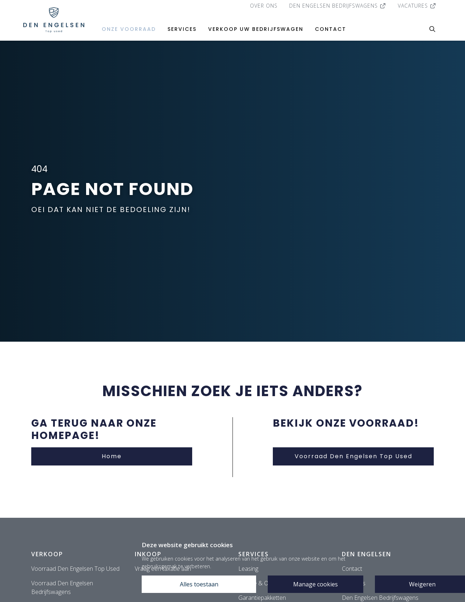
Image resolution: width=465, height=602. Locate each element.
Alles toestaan (199, 584)
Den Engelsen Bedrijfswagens (337, 5)
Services (182, 29)
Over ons (264, 5)
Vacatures (417, 5)
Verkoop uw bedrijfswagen (255, 29)
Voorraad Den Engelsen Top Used (353, 456)
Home (112, 456)
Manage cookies (315, 584)
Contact (330, 29)
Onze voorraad (129, 29)
